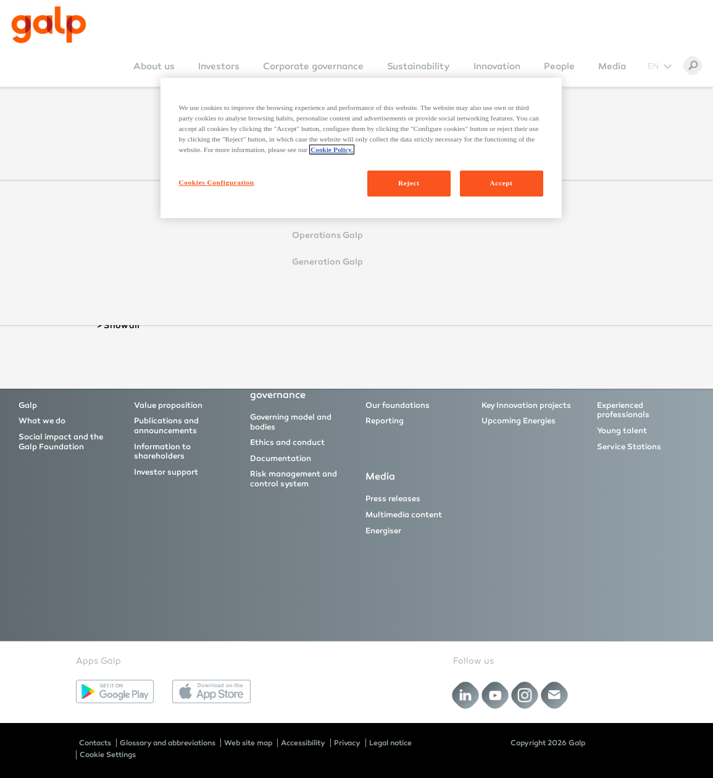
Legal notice (390, 742)
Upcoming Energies (519, 421)
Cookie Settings (108, 754)
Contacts (95, 742)
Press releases (392, 499)
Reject (408, 183)
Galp (28, 405)
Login (250, 242)
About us (154, 66)
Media (612, 66)
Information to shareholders (162, 452)
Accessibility (303, 742)
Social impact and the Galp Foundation (61, 442)
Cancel (298, 242)
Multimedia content (403, 515)
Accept (501, 183)
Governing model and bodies (290, 422)
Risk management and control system (293, 479)
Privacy (347, 742)
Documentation (280, 458)
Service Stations (629, 447)
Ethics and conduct (287, 442)
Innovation (496, 66)
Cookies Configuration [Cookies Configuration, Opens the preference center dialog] (216, 182)
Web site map (248, 742)
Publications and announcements (166, 426)
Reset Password (259, 277)
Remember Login (276, 223)
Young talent (622, 431)
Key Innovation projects (526, 405)
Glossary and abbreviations (167, 742)
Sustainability (418, 66)
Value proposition (168, 405)
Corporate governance (313, 66)
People (559, 66)
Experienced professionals (623, 410)
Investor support (166, 472)
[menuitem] (154, 74)
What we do (42, 421)
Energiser (383, 531)
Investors (219, 66)
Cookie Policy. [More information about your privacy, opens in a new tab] (332, 149)
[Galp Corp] (48, 24)
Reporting (384, 421)
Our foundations (397, 405)
